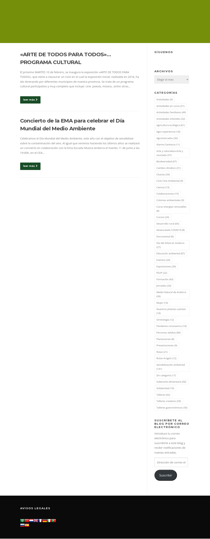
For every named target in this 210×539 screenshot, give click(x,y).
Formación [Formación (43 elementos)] (164, 279)
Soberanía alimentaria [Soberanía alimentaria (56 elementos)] (171, 382)
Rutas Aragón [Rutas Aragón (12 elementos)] (166, 358)
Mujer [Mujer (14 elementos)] (162, 303)
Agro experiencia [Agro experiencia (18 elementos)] (168, 131)
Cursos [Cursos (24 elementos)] (162, 217)
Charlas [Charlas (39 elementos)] (163, 174)
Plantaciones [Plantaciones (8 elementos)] (165, 339)
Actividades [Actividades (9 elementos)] (164, 99)
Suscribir (165, 475)
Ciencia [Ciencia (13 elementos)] (162, 187)
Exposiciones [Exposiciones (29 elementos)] (166, 266)
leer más (30, 99)
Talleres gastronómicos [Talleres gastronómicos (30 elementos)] (171, 407)
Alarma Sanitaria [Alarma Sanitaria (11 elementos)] (168, 144)
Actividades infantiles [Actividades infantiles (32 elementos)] (170, 119)
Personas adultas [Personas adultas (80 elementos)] (168, 332)
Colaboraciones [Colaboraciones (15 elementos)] (167, 194)
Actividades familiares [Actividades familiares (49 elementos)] (171, 112)
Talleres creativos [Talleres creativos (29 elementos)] (168, 401)
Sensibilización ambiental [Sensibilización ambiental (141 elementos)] (170, 367)
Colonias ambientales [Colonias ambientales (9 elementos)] (170, 200)
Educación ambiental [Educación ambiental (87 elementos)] (170, 253)
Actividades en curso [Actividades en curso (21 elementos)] (170, 106)
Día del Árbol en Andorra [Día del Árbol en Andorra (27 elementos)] (170, 245)
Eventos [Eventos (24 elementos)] (163, 260)
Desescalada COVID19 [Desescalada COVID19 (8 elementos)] (170, 230)
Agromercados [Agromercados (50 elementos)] (167, 138)
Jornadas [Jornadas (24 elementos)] (163, 286)
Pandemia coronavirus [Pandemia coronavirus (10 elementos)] (171, 326)
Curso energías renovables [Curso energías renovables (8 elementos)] (171, 209)
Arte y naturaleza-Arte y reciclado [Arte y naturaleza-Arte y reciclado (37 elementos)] (169, 153)
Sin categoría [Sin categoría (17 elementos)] (166, 375)
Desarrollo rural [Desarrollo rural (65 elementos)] (167, 223)
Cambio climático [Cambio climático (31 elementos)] (168, 168)
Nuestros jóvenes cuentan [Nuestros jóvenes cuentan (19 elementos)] (171, 311)
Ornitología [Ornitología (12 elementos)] (165, 320)
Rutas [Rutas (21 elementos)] (162, 352)
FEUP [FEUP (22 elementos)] (161, 273)
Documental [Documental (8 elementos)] (165, 236)
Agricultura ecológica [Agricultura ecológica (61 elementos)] (170, 125)
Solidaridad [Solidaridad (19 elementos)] (165, 388)
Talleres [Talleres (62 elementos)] (163, 395)
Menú (186, 8)
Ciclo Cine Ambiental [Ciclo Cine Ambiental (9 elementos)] (169, 181)
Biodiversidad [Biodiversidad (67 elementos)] (166, 161)
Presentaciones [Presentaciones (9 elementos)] (166, 345)
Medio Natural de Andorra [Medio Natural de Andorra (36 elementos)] (171, 294)
